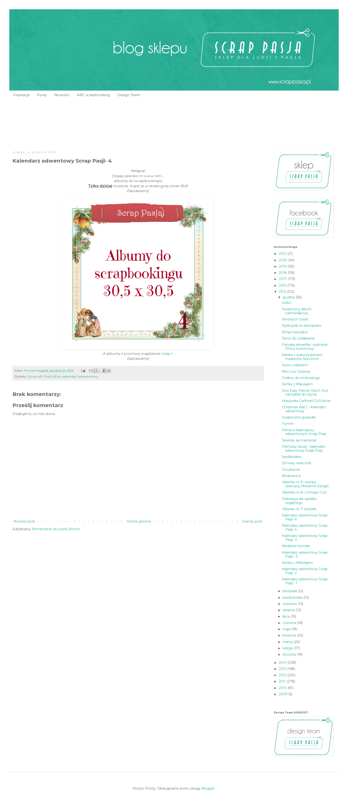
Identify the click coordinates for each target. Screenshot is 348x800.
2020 (283, 260)
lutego (288, 648)
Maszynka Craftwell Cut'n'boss (306, 401)
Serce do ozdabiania (298, 338)
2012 (283, 675)
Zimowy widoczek (296, 463)
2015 (283, 292)
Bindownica (291, 476)
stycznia (290, 654)
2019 (283, 266)
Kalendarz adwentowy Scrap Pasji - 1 (305, 581)
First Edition (52, 376)
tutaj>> (167, 353)
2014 (283, 662)
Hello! (286, 303)
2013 (283, 669)
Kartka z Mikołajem (297, 384)
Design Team (128, 95)
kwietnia (290, 635)
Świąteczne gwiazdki (299, 417)
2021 (283, 253)
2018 (283, 273)
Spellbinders (291, 457)
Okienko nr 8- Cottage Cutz (304, 492)
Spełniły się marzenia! (299, 440)
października (293, 597)
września (290, 604)
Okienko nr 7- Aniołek (299, 509)
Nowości (61, 95)
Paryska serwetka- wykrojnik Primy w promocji (305, 347)
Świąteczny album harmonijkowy (297, 311)
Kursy (42, 95)
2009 (283, 694)
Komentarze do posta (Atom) (56, 529)
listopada (290, 591)
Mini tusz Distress (296, 371)
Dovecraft (35, 376)
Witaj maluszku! (294, 332)
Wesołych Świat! (295, 319)
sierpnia (289, 610)
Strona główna (139, 521)
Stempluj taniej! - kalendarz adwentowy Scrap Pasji (303, 448)
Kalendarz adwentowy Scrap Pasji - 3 (305, 554)
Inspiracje (21, 95)
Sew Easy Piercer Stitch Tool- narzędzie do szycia (305, 393)
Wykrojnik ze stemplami (301, 325)
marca (288, 642)
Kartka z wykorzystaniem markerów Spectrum (302, 357)
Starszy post (252, 521)
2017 (283, 279)
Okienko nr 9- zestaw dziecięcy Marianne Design (305, 484)
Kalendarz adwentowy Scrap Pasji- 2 (305, 571)
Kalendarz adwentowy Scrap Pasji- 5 (305, 527)
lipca (287, 616)
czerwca (290, 623)
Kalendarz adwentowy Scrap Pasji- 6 (305, 517)
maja (287, 629)
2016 (283, 285)
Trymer (287, 423)
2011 (283, 681)
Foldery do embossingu (301, 378)
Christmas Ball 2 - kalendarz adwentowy (304, 409)
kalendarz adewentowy (80, 376)
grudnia (289, 297)
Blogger (208, 788)
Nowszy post (24, 521)
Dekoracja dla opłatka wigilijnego (299, 501)
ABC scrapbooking (93, 95)
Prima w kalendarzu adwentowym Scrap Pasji (304, 432)
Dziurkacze (291, 469)
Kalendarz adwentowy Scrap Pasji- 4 (305, 538)
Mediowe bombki (296, 546)
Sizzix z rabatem (295, 365)
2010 (283, 688)
